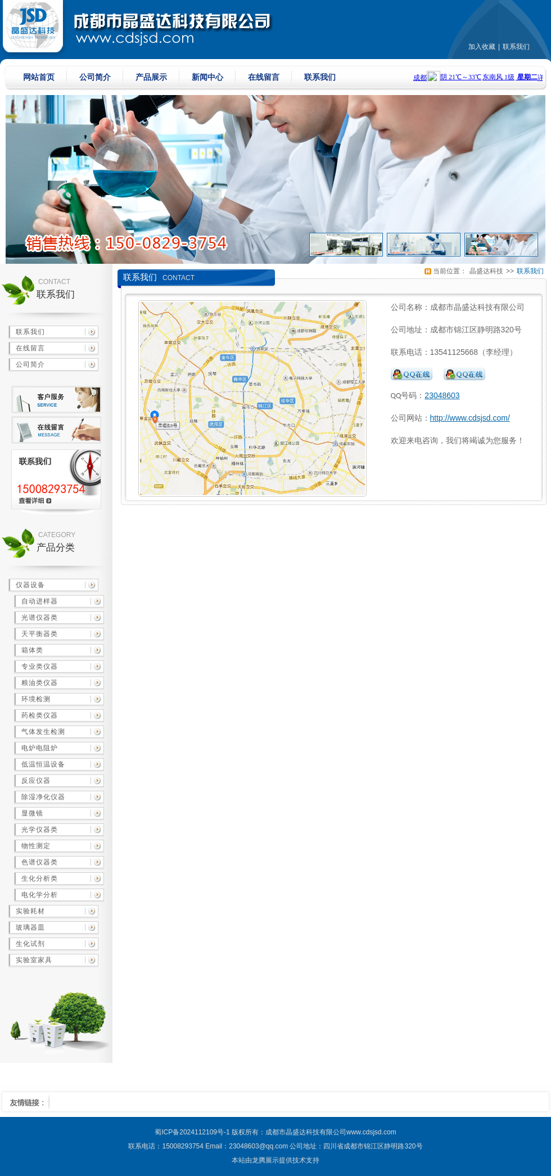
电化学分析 (39, 895)
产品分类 (56, 547)
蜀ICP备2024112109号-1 (192, 1132)
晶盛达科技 (486, 271)
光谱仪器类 (39, 617)
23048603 (441, 395)
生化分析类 (39, 878)
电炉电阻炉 (39, 748)
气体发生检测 (43, 732)
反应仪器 (36, 781)
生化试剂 (30, 944)
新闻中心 (207, 77)
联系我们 (516, 47)
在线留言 (263, 77)
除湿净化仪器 (43, 797)
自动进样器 (39, 601)
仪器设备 (30, 585)
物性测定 (36, 846)
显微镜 (32, 813)
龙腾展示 (265, 1160)
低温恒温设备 (43, 764)
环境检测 (36, 699)
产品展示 (151, 77)
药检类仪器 (39, 715)
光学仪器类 (39, 829)
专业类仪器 (39, 666)
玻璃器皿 (30, 927)
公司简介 (95, 77)
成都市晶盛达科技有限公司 (305, 1132)
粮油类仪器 (39, 683)
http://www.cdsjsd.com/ (470, 417)
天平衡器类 (39, 634)
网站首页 (39, 77)
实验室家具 (34, 960)
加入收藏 (481, 47)
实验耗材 (30, 911)
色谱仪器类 (39, 862)
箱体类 (32, 650)
